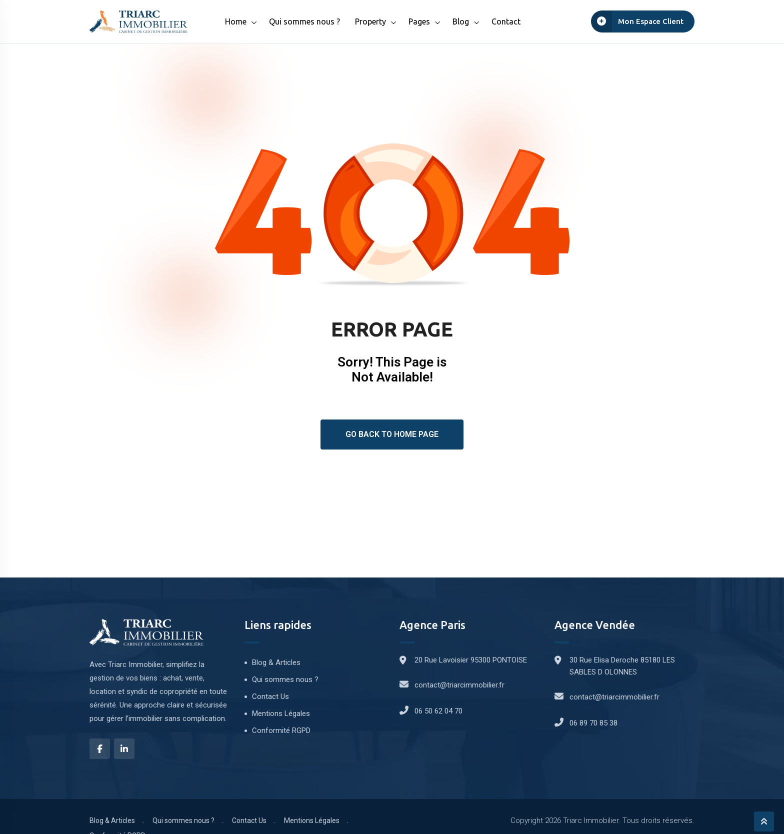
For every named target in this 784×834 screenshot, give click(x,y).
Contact (506, 21)
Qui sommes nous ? (304, 21)
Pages (419, 21)
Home (235, 21)
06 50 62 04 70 (438, 711)
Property (370, 21)
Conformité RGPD (281, 730)
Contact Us (270, 696)
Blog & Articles (276, 662)
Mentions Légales (281, 713)
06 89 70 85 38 (594, 723)
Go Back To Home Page (392, 434)
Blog (460, 21)
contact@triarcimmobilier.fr (459, 685)
